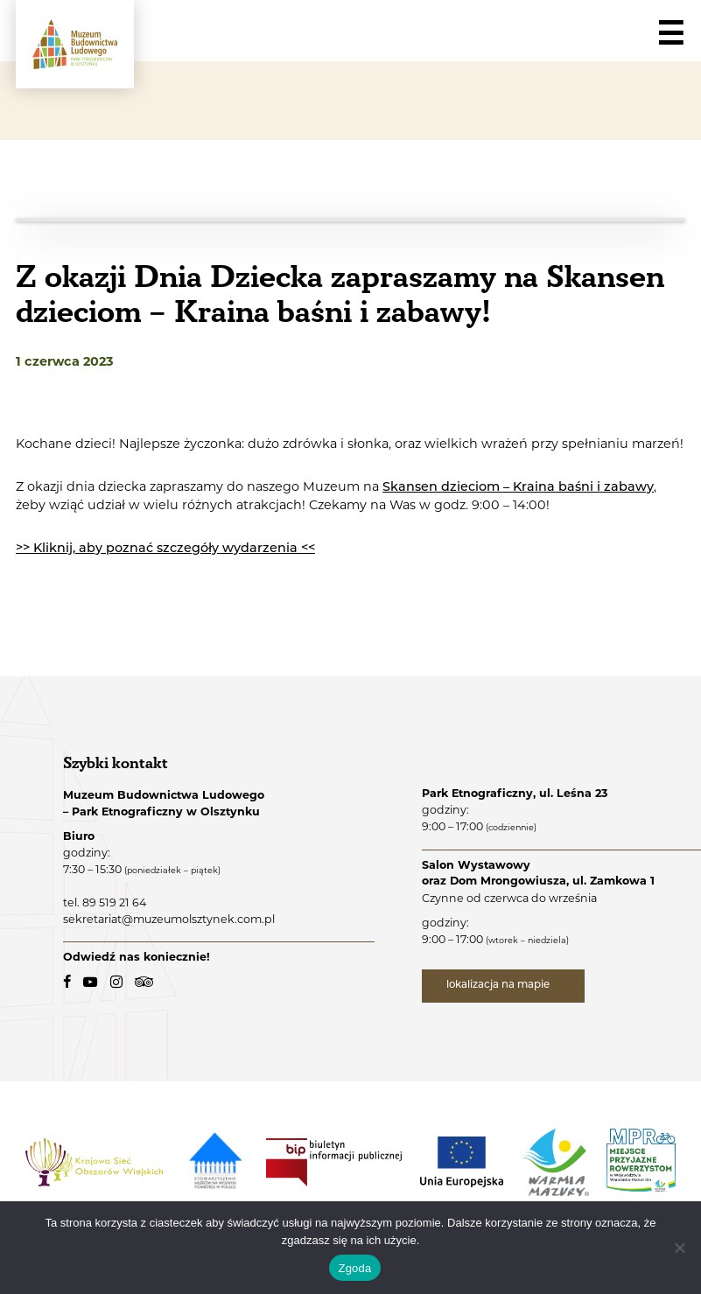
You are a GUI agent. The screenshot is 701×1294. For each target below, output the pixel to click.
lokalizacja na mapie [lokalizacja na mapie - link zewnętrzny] (499, 985)
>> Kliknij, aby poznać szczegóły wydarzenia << (165, 549)
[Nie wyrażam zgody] (679, 1247)
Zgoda (354, 1268)
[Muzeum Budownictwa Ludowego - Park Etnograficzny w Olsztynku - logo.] (75, 44)
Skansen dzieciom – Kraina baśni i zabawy (518, 487)
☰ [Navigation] (670, 34)
